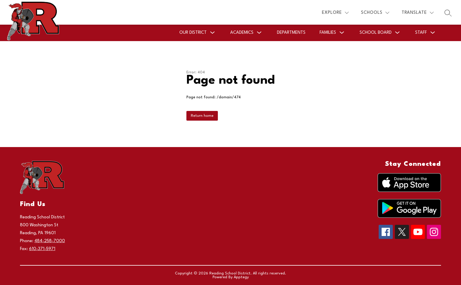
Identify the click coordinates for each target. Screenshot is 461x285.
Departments (291, 33)
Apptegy (241, 277)
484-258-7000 (49, 241)
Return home (202, 116)
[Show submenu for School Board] (376, 32)
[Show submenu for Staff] (421, 32)
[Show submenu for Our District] (193, 32)
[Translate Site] (417, 12)
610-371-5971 (42, 249)
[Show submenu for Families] (328, 32)
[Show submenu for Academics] (241, 32)
